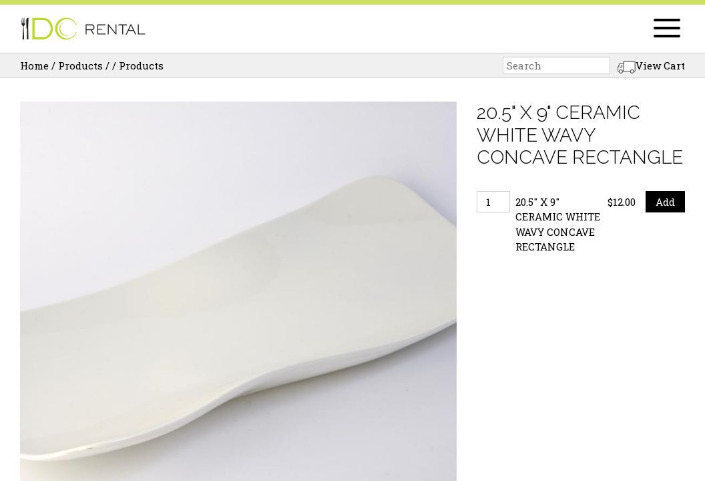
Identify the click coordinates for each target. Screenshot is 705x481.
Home (34, 65)
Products (80, 65)
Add (665, 201)
